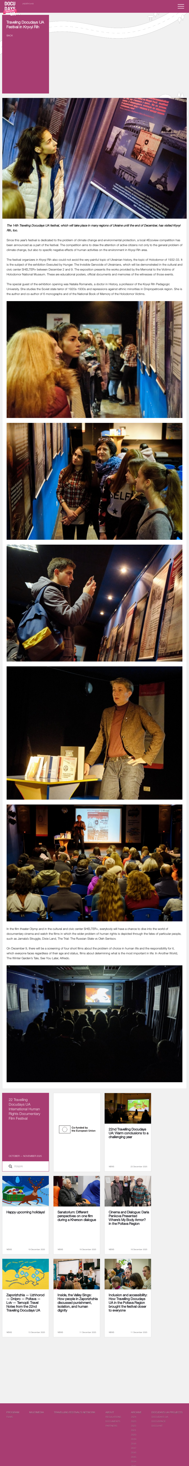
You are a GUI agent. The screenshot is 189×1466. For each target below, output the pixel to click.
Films (9, 1416)
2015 (133, 1457)
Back (10, 35)
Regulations (113, 1416)
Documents (112, 1421)
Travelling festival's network (74, 1412)
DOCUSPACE (158, 1421)
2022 (133, 1425)
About (109, 1412)
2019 (133, 1439)
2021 (133, 1430)
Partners (111, 1425)
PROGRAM (12, 1412)
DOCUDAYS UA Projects (167, 1412)
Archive (136, 1412)
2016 (133, 1452)
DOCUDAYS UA (159, 1416)
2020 (133, 1434)
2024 (133, 1416)
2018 (133, 1443)
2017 (133, 1448)
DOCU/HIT (157, 1425)
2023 (133, 1421)
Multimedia (36, 1412)
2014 (133, 1461)
